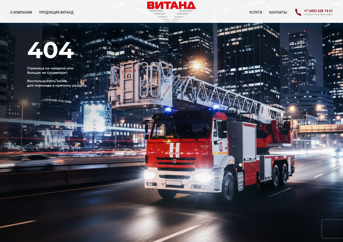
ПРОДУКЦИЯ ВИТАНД (56, 12)
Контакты (278, 12)
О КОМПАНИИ (21, 12)
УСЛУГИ (255, 12)
